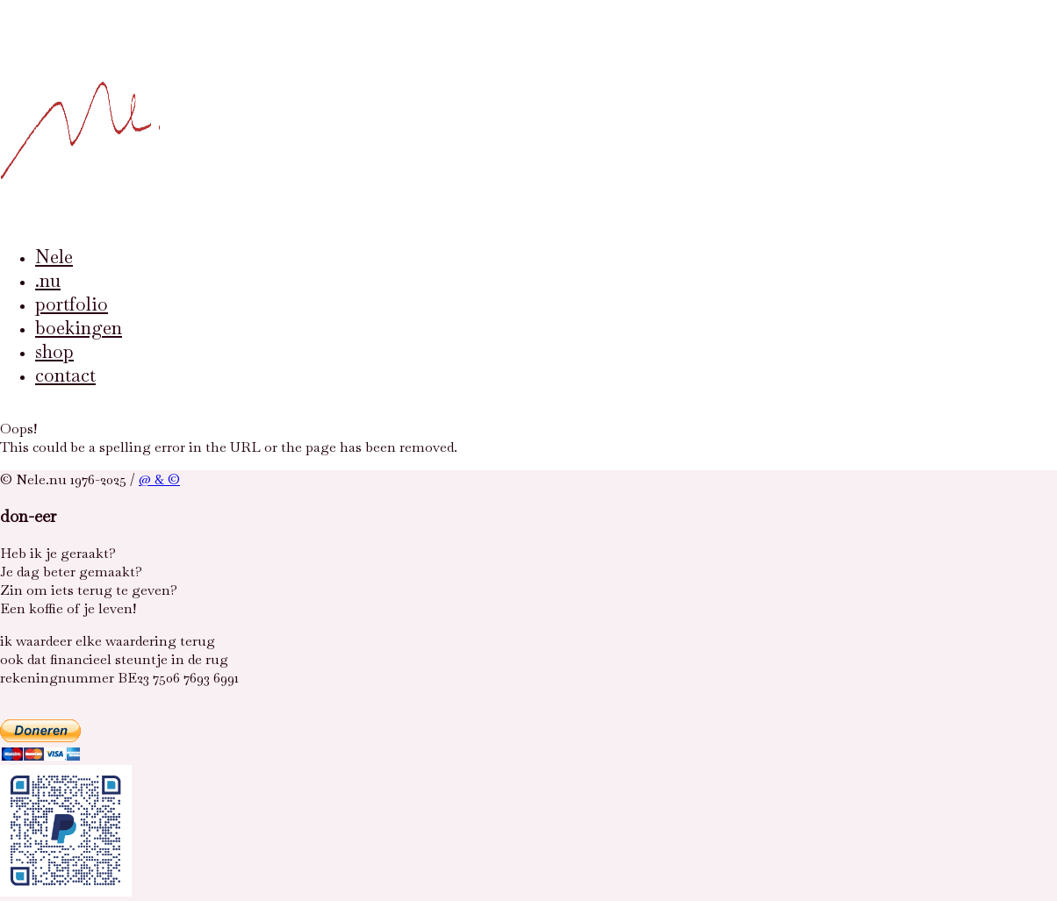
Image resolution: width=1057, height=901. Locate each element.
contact (65, 375)
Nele (54, 256)
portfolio (71, 304)
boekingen (78, 328)
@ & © (159, 479)
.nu (48, 280)
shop (54, 351)
